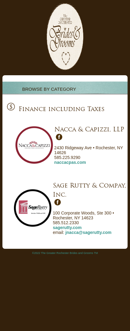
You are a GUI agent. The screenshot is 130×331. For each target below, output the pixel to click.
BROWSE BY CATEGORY (49, 89)
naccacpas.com (70, 162)
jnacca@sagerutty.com (88, 232)
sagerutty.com (67, 227)
